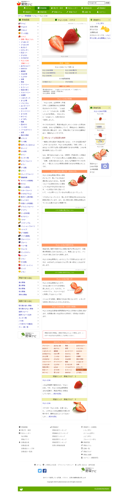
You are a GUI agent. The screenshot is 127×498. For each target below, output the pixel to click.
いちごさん (25, 103)
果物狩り (27, 12)
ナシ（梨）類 (29, 327)
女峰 (22, 79)
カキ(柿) (24, 151)
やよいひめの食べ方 (71, 79)
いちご (35, 16)
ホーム (27, 8)
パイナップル (25, 223)
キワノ (23, 164)
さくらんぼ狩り (89, 440)
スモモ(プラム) (26, 194)
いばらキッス (25, 98)
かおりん (68, 360)
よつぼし (24, 119)
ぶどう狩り (87, 443)
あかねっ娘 (57, 352)
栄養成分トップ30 (27, 455)
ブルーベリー (25, 239)
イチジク (24, 138)
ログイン (101, 12)
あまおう (24, 47)
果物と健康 (86, 461)
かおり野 (24, 108)
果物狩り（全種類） (89, 434)
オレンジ (24, 148)
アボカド (24, 30)
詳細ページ (25, 63)
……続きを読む (56, 400)
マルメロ (24, 249)
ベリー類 (24, 246)
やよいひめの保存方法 (48, 79)
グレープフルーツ (27, 174)
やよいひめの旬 (46, 82)
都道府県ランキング (59, 446)
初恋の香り (25, 90)
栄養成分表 (86, 8)
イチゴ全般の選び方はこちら (64, 217)
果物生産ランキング (59, 437)
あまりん (56, 355)
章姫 (22, 82)
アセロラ (24, 27)
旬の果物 (24, 443)
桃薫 (22, 122)
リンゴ (23, 268)
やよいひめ (25, 60)
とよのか (24, 76)
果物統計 (101, 8)
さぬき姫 (24, 74)
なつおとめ (68, 371)
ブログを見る (69, 88)
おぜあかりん (46, 360)
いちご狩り (100, 23)
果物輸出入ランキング (60, 440)
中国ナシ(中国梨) (27, 203)
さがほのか (25, 58)
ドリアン (24, 210)
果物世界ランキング (59, 449)
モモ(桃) (24, 262)
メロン (23, 259)
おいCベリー (25, 106)
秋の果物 (29, 288)
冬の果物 (29, 291)
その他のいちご (46, 88)
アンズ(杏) (24, 33)
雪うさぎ (56, 379)
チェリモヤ (25, 200)
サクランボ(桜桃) (27, 180)
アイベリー (25, 84)
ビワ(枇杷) (24, 233)
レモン (23, 272)
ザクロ (23, 184)
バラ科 (29, 321)
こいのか (24, 127)
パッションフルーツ (28, 226)
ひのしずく (25, 50)
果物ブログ (72, 12)
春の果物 (29, 282)
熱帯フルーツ (29, 312)
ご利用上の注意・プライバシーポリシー (58, 471)
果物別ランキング (58, 443)
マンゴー (24, 255)
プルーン (24, 242)
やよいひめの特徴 (47, 77)
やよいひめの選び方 (71, 77)
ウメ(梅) (24, 141)
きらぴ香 (24, 100)
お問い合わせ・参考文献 (85, 471)
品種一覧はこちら (27, 39)
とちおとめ (25, 44)
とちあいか (25, 42)
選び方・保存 (57, 8)
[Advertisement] (63, 234)
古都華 (23, 95)
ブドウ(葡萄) (25, 236)
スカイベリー (25, 92)
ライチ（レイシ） (27, 265)
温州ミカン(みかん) (28, 145)
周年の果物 (29, 294)
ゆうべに (24, 116)
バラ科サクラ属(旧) (29, 324)
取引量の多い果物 (29, 305)
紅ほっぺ (24, 52)
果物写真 (42, 12)
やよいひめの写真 (100, 111)
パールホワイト (26, 130)
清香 (77, 360)
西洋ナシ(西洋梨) (27, 197)
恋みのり (24, 124)
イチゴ (23, 36)
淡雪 (22, 132)
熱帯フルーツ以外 (29, 315)
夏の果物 (29, 285)
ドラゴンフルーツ (27, 207)
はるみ (56, 373)
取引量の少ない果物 (29, 309)
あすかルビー (25, 66)
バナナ (23, 220)
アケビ (23, 23)
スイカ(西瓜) (25, 187)
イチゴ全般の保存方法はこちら (64, 279)
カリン (23, 154)
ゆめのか (24, 68)
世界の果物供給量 (58, 452)
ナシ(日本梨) (25, 213)
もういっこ (25, 87)
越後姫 (23, 71)
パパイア (24, 229)
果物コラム (57, 12)
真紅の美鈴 (25, 135)
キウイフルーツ (26, 161)
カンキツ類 (25, 158)
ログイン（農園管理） (90, 464)
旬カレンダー (72, 8)
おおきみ (79, 357)
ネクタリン (25, 216)
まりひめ (24, 114)
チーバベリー (25, 111)
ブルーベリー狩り (89, 446)
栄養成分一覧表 (26, 458)
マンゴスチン (25, 252)
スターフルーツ (26, 190)
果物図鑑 (42, 8)
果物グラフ (25, 446)
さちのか (24, 55)
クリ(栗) (24, 167)
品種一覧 (86, 12)
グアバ (23, 171)
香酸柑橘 (24, 177)
